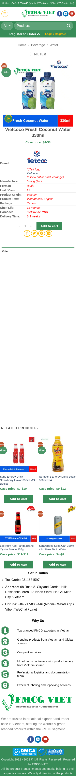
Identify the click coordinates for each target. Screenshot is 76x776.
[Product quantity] (25, 226)
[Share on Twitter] (34, 233)
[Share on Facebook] (27, 233)
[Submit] (69, 26)
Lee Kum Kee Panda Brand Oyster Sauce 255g (17, 547)
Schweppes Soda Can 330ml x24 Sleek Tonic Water (57, 547)
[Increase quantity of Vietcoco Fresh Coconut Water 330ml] (30, 226)
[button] (4, 13)
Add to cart (49, 226)
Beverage (38, 45)
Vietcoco (32, 173)
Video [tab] (5, 251)
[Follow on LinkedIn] (66, 14)
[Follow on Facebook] (59, 14)
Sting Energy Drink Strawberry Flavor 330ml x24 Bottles (17, 480)
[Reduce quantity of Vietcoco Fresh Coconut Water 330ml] (19, 226)
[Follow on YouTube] (72, 14)
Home (22, 45)
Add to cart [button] (18, 499)
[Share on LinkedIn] (49, 233)
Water (54, 45)
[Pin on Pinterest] (41, 233)
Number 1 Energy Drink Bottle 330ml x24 (57, 478)
